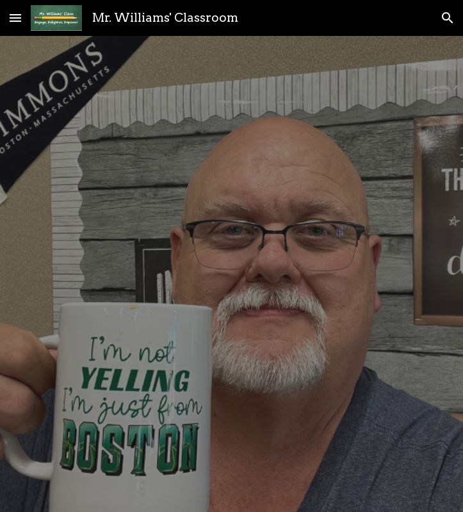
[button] (15, 17)
